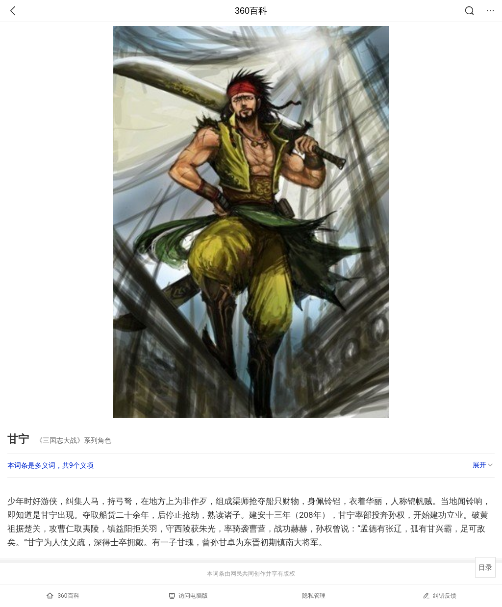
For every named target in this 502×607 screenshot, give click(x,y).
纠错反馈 (439, 595)
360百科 (251, 11)
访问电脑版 (188, 595)
